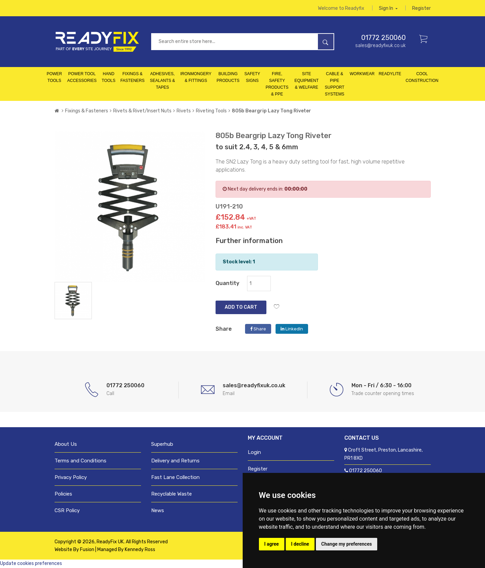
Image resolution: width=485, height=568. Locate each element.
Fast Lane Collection (175, 478)
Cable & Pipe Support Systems (334, 84)
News (157, 511)
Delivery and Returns (175, 461)
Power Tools (54, 77)
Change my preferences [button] (346, 544)
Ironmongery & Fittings (195, 77)
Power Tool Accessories (82, 77)
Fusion (87, 550)
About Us (66, 444)
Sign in (388, 8)
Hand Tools (108, 77)
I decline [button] (300, 544)
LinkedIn (292, 329)
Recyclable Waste (171, 494)
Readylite (390, 74)
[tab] (73, 300)
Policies (63, 494)
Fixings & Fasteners (132, 77)
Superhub (162, 444)
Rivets (184, 111)
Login (254, 453)
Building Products (228, 77)
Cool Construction (422, 77)
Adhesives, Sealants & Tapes (162, 81)
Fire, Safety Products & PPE (277, 84)
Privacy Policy (71, 478)
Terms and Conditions (80, 461)
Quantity (227, 283)
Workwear (362, 74)
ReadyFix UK (110, 542)
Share (258, 329)
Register (421, 8)
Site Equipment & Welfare (307, 81)
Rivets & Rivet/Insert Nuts (142, 111)
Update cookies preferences (31, 564)
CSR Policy (67, 511)
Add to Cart (241, 307)
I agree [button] (271, 544)
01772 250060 (383, 38)
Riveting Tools (211, 111)
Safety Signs (252, 77)
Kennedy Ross (140, 550)
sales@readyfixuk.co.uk (380, 46)
